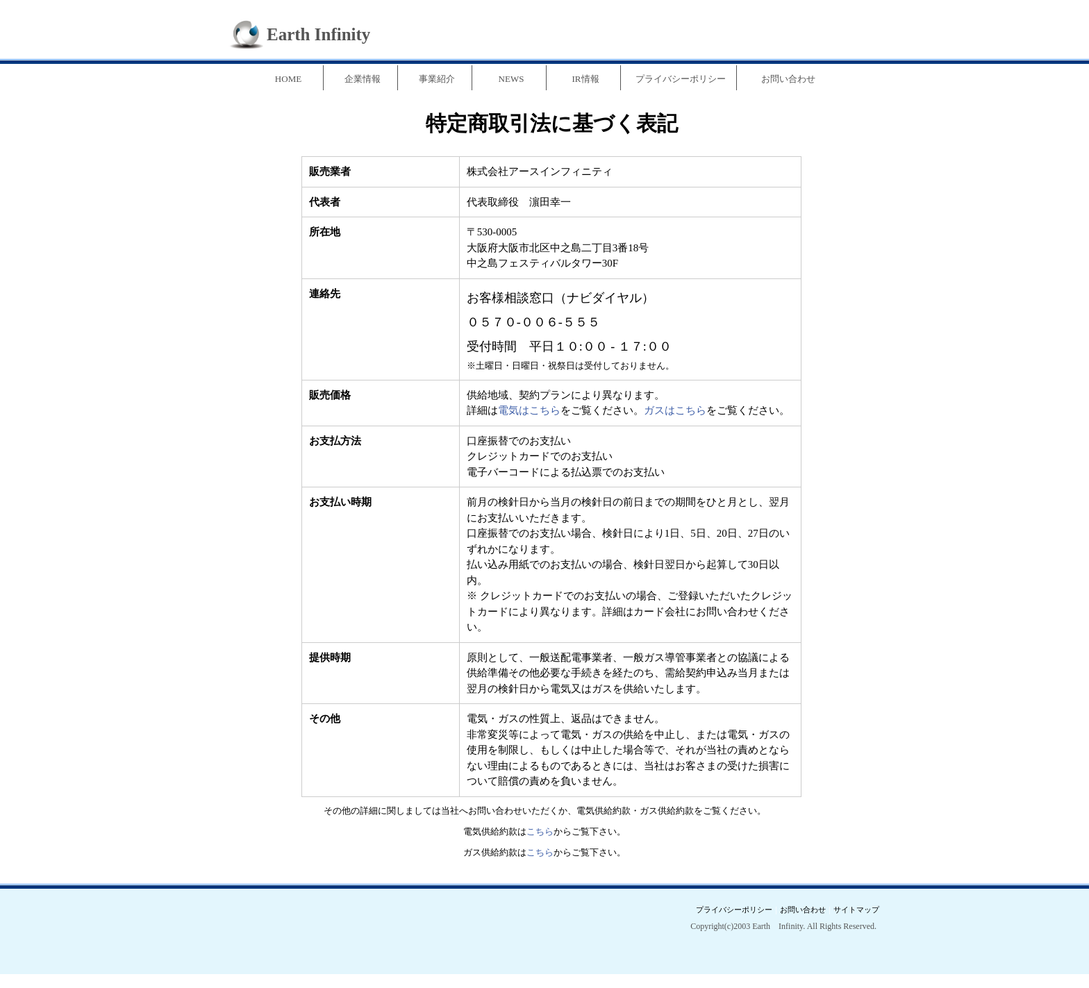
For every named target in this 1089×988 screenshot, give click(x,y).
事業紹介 (437, 79)
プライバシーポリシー (680, 79)
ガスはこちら (675, 410)
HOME (288, 79)
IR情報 (585, 79)
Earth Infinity (318, 34)
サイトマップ (856, 909)
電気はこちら (529, 410)
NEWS (511, 79)
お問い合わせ (788, 79)
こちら (540, 831)
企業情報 (362, 79)
